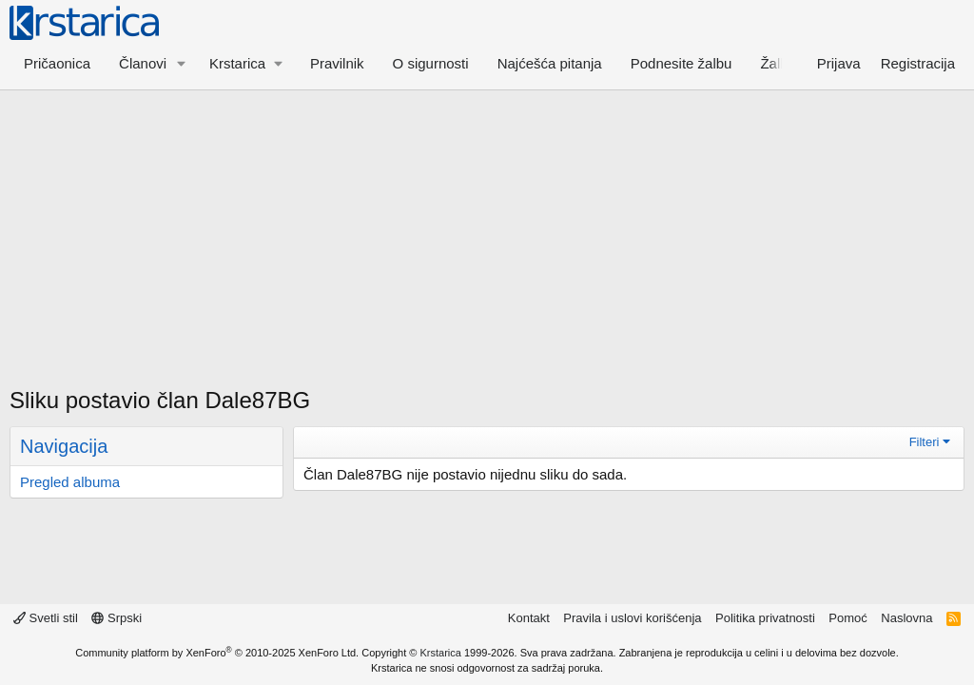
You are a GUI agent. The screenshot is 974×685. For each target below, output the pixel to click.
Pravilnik (337, 63)
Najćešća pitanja (549, 63)
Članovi (142, 63)
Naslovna (906, 618)
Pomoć (847, 618)
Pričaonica (57, 63)
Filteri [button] (924, 442)
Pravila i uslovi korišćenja (632, 618)
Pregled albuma (70, 482)
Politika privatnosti (765, 618)
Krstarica (440, 652)
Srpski (116, 618)
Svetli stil (45, 618)
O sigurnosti (431, 63)
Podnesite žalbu (681, 63)
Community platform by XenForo (217, 652)
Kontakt (529, 618)
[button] (181, 63)
